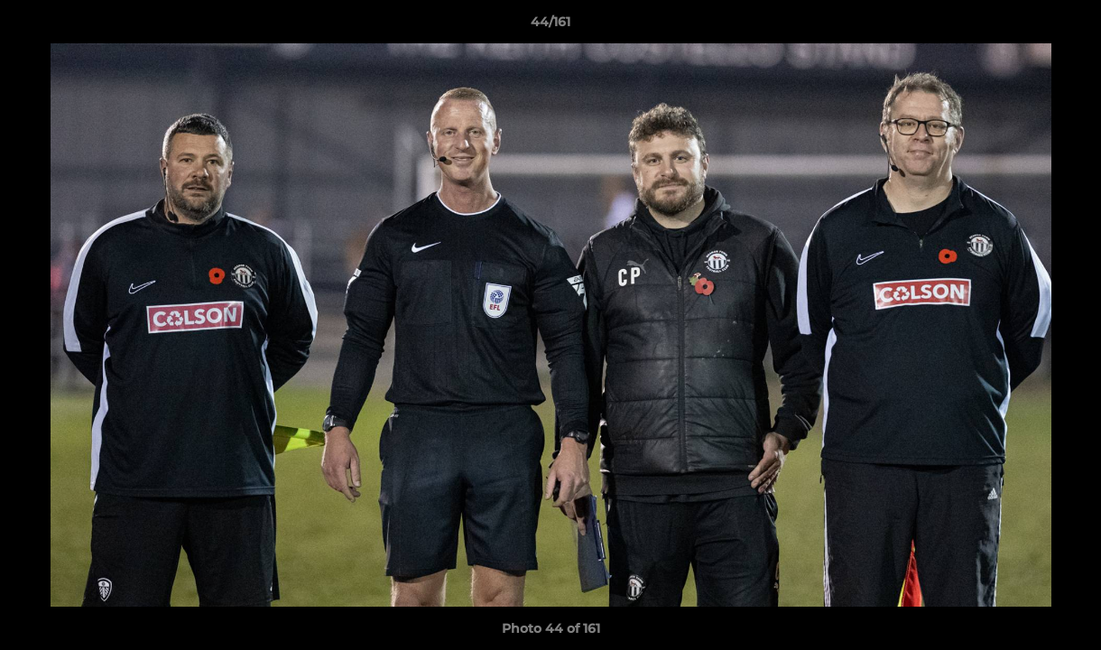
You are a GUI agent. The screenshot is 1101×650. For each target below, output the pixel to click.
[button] (1068, 26)
